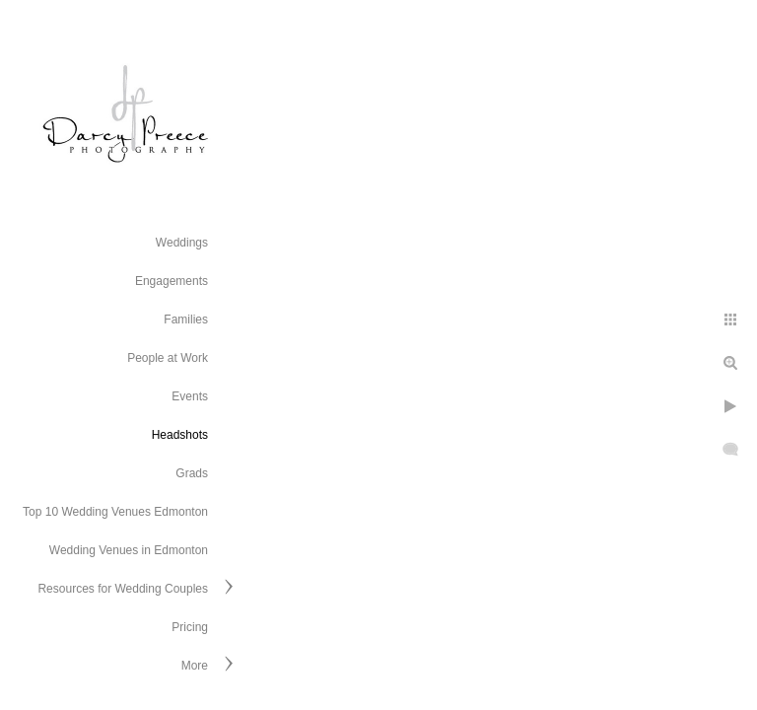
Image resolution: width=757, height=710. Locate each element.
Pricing (190, 627)
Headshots (180, 435)
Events (190, 396)
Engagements (171, 281)
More (194, 666)
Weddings (182, 242)
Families (186, 319)
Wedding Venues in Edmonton (128, 550)
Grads (191, 473)
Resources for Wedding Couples (122, 589)
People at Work (167, 358)
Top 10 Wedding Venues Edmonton (115, 512)
